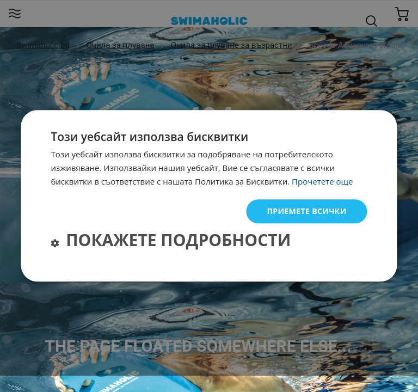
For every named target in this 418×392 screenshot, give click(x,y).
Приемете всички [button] (306, 211)
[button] (171, 242)
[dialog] (209, 195)
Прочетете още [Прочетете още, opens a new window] (322, 181)
